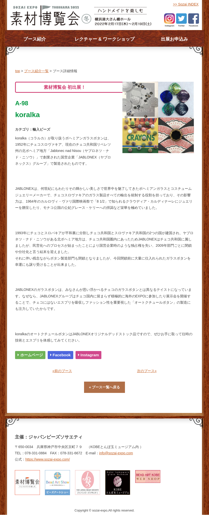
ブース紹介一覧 (36, 71)
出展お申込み (174, 39)
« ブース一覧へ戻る (104, 387)
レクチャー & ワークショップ (104, 39)
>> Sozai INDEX (185, 4)
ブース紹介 (34, 39)
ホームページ (30, 355)
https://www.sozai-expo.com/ (47, 459)
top (17, 71)
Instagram (88, 355)
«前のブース (62, 371)
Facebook (60, 355)
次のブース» (147, 371)
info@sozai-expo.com (116, 453)
